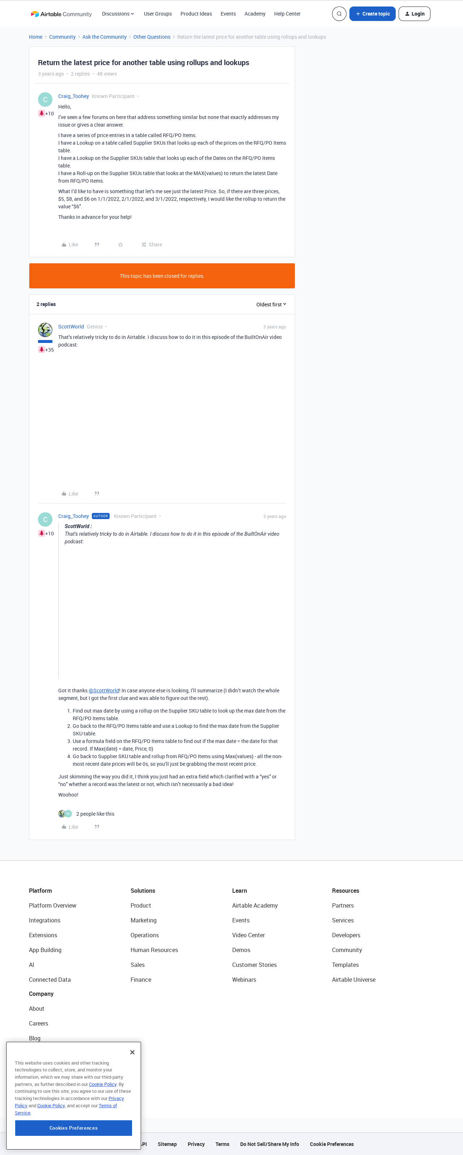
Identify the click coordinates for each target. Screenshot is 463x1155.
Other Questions (151, 36)
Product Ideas (196, 13)
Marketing (144, 920)
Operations (145, 935)
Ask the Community (104, 36)
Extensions (43, 935)
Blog (35, 1038)
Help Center (287, 13)
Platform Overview (52, 905)
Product (141, 905)
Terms (222, 1144)
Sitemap (167, 1144)
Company (41, 994)
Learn (239, 891)
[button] (372, 14)
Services (343, 920)
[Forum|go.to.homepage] (61, 14)
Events (228, 13)
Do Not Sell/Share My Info (269, 1144)
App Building (45, 950)
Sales (138, 965)
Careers (38, 1023)
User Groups (158, 13)
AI (31, 965)
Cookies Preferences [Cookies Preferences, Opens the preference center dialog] (74, 1128)
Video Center (248, 935)
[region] (73, 1095)
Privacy (196, 1144)
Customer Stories (254, 965)
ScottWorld (71, 326)
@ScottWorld (104, 690)
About (36, 1008)
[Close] (132, 1052)
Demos (241, 950)
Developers (346, 935)
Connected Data (50, 980)
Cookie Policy (102, 1084)
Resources (345, 891)
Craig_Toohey (73, 96)
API (143, 1144)
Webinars (244, 980)
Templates (345, 965)
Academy (255, 13)
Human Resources (154, 950)
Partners (343, 905)
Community (62, 36)
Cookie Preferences (332, 1144)
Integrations (44, 920)
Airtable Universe (353, 980)
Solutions (143, 891)
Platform (40, 891)
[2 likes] (86, 814)
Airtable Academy (255, 905)
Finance (141, 980)
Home (35, 36)
